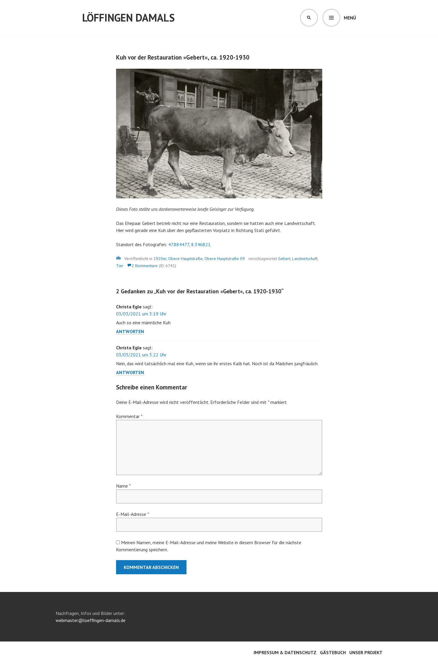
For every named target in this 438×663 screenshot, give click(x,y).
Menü (350, 18)
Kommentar (129, 416)
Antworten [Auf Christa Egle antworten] (130, 331)
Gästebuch (333, 652)
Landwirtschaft (305, 258)
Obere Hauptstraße (185, 258)
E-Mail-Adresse (132, 514)
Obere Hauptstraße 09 (224, 258)
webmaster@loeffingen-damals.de (90, 620)
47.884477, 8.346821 (189, 244)
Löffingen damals (128, 17)
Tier (119, 265)
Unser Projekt (366, 652)
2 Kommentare (145, 265)
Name (123, 486)
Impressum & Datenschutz (285, 652)
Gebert (284, 258)
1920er (159, 258)
